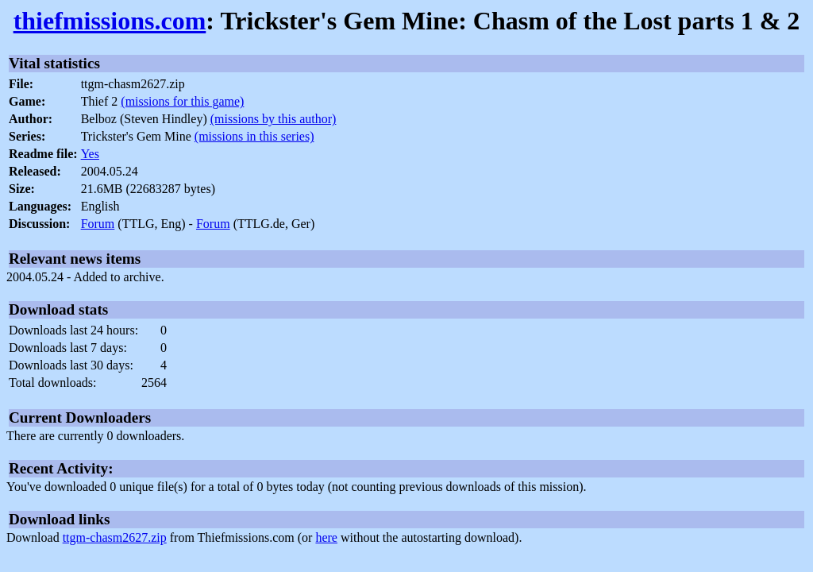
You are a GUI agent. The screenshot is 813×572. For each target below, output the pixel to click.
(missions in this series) (254, 136)
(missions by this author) (273, 119)
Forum (98, 223)
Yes (90, 153)
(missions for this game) (182, 101)
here (326, 537)
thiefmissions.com (109, 20)
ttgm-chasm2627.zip (115, 537)
